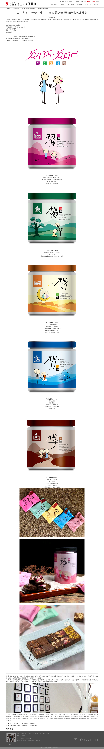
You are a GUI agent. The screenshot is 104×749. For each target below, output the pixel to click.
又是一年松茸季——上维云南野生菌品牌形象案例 (22, 723)
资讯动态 (79, 4)
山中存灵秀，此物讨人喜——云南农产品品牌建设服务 (24, 725)
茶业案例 (97, 4)
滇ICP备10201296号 (61, 747)
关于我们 (62, 4)
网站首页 (54, 4)
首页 (12, 8)
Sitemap (98, 1)
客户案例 (71, 4)
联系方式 (88, 4)
